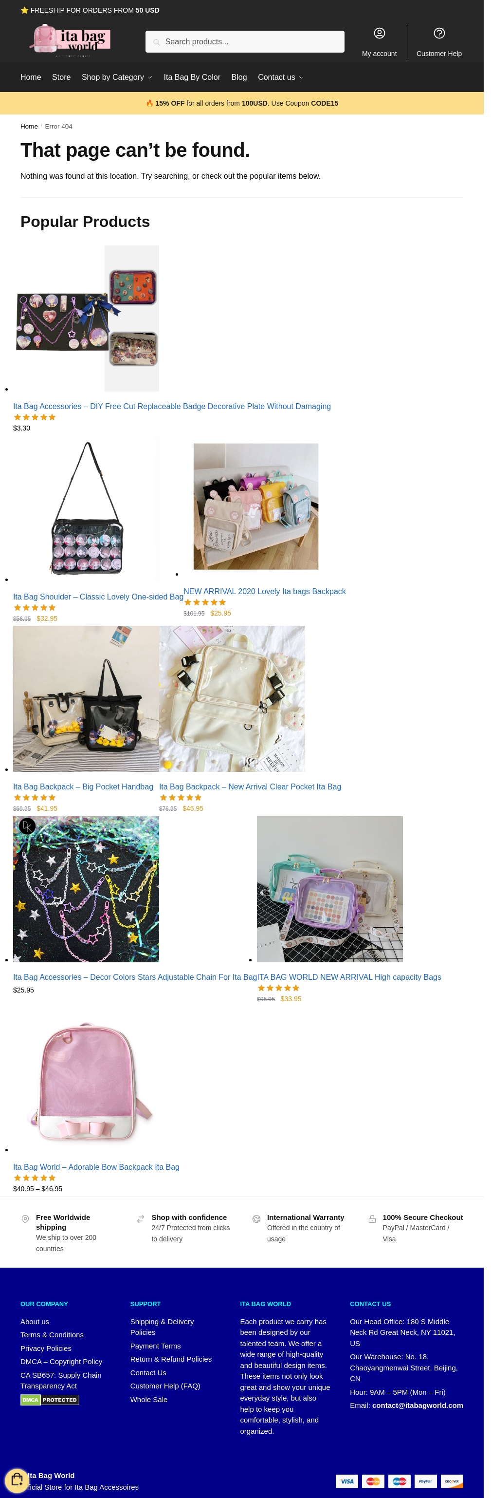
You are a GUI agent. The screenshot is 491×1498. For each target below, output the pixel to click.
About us (34, 1321)
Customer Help (439, 41)
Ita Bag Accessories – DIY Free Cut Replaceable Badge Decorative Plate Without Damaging (172, 406)
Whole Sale (149, 1399)
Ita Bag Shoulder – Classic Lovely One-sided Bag (98, 597)
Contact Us (148, 1372)
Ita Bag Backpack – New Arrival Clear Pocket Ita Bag (250, 787)
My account (379, 41)
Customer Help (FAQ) (165, 1386)
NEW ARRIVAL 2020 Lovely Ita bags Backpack (264, 591)
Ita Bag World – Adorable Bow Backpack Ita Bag (96, 1167)
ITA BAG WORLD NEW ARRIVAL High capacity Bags (349, 977)
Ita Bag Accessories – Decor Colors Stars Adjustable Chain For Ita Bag (135, 977)
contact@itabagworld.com (417, 1405)
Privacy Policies (46, 1348)
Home (29, 126)
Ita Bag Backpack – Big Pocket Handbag (83, 787)
